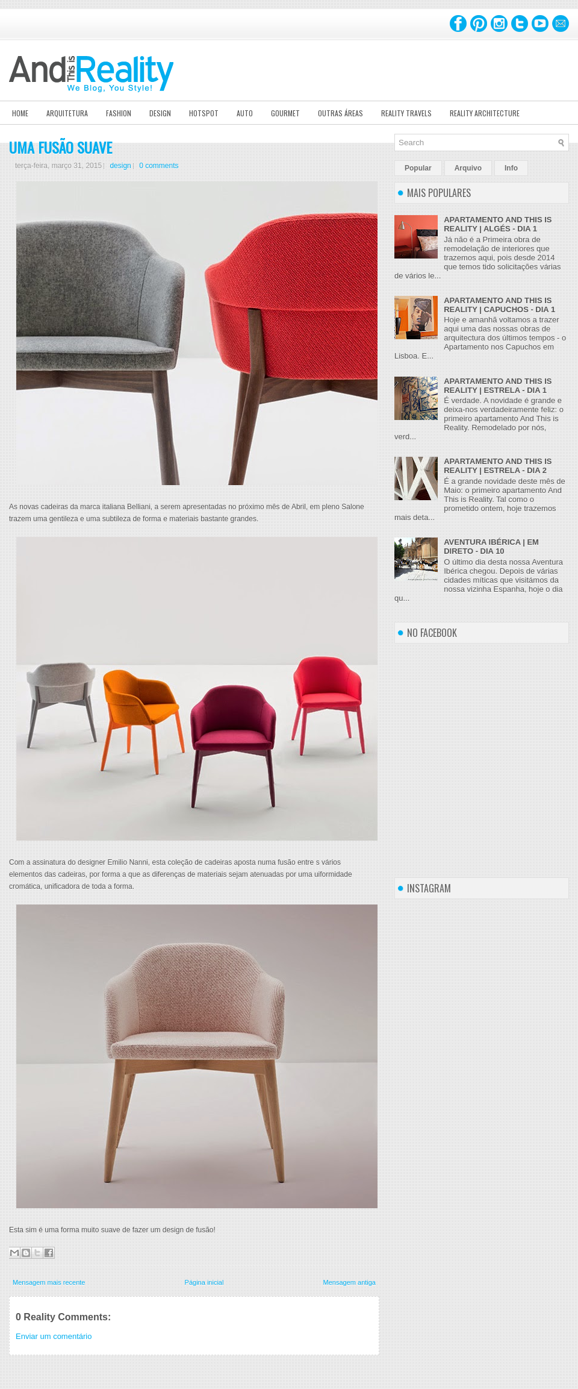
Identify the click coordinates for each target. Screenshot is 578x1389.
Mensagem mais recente (49, 1282)
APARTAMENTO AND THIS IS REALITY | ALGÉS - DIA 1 (498, 224)
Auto (245, 113)
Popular (418, 168)
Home (20, 113)
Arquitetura (67, 113)
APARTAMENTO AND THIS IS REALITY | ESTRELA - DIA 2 (498, 466)
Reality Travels (406, 113)
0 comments (158, 165)
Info (511, 168)
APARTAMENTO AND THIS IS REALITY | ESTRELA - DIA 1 (498, 386)
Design (160, 113)
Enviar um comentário (54, 1336)
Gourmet (285, 113)
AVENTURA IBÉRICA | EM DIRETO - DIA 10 (491, 547)
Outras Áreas (340, 113)
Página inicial (204, 1282)
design (120, 165)
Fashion (118, 113)
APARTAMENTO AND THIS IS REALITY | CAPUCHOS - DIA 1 (499, 305)
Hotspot (204, 113)
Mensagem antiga (349, 1282)
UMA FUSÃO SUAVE (60, 147)
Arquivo (468, 168)
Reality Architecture (485, 113)
